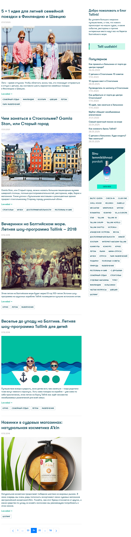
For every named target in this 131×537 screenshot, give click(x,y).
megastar (94, 208)
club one (122, 198)
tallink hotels (113, 222)
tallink (101, 218)
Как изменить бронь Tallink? (102, 128)
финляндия (28, 99)
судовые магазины (99, 280)
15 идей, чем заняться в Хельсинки (106, 105)
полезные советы (111, 261)
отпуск (103, 256)
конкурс (107, 246)
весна (116, 232)
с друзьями (116, 270)
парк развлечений (11, 104)
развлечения (27, 307)
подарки (94, 261)
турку (114, 280)
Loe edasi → (6, 94)
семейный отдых (11, 99)
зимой (121, 237)
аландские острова (100, 232)
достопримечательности (38, 210)
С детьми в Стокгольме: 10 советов (106, 74)
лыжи (102, 251)
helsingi (109, 203)
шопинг (6, 516)
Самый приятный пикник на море (105, 122)
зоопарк (42, 99)
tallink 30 (112, 218)
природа (94, 266)
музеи (20, 210)
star (92, 218)
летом (64, 99)
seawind (107, 213)
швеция (53, 99)
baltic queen (96, 198)
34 (35, 531)
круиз (5, 307)
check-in (110, 198)
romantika (95, 213)
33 (29, 531)
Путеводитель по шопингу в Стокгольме (108, 88)
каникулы (95, 246)
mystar (120, 208)
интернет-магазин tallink (114, 242)
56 (51, 531)
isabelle (121, 203)
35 (40, 531)
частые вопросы (98, 290)
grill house (96, 203)
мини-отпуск (115, 251)
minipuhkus (108, 208)
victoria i (112, 227)
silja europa (121, 213)
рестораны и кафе (63, 210)
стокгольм (8, 210)
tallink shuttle (97, 227)
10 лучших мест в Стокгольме (103, 81)
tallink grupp (96, 222)
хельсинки (109, 285)
